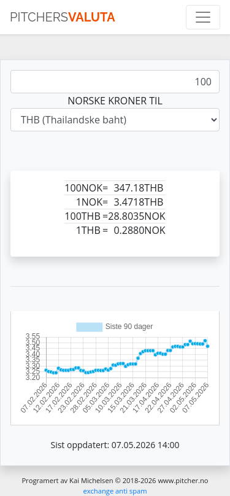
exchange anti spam (115, 490)
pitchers (62, 17)
